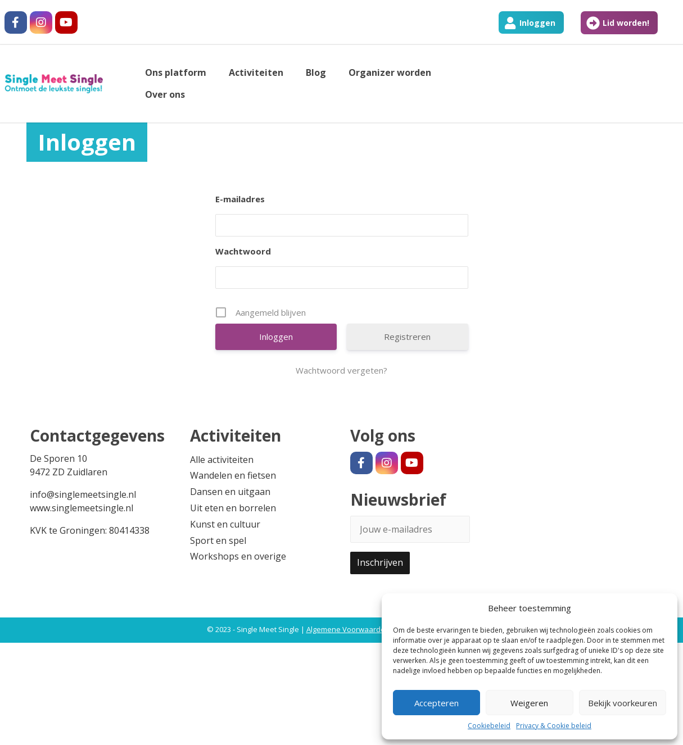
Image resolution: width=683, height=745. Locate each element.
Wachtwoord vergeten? (341, 370)
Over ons (165, 94)
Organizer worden (390, 72)
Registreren (407, 336)
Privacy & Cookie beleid (553, 725)
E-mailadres (240, 199)
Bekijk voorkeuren (622, 702)
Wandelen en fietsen (233, 475)
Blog (316, 72)
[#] (15, 22)
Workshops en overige (238, 556)
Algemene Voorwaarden (348, 629)
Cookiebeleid (489, 725)
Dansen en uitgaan (230, 491)
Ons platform (175, 72)
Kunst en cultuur (225, 524)
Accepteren (436, 702)
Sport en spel (218, 540)
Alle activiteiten (222, 459)
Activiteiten (256, 72)
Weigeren (529, 702)
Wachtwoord (243, 251)
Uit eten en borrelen (233, 508)
